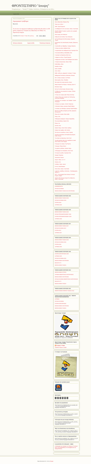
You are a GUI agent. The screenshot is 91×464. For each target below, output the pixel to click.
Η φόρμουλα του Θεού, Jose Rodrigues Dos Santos (66, 59)
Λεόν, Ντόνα (57, 70)
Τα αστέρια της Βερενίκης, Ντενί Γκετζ (63, 138)
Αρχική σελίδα (16, 14)
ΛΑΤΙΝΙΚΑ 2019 (58, 204)
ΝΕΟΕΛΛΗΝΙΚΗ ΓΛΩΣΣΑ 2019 (62, 198)
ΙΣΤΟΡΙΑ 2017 (58, 230)
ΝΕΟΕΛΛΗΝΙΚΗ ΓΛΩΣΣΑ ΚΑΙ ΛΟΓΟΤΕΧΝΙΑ (65, 190)
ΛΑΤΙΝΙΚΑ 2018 (58, 218)
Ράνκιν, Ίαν (57, 123)
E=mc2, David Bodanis (60, 166)
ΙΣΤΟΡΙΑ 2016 (58, 244)
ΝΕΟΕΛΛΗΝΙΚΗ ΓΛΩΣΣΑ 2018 (62, 211)
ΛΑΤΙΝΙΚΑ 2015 (58, 256)
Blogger (51, 461)
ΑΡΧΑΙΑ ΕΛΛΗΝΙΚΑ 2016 (60, 242)
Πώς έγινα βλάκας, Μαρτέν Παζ (62, 121)
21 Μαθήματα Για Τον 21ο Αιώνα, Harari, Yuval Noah (66, 28)
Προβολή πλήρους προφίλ (60, 347)
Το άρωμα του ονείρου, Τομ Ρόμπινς (63, 143)
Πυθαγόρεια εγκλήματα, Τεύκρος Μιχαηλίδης (64, 118)
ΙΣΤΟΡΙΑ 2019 (58, 202)
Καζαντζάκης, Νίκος (59, 64)
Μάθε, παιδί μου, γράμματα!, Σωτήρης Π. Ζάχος (65, 73)
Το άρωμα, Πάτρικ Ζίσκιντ (60, 146)
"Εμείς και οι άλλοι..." (59, 24)
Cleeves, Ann (58, 162)
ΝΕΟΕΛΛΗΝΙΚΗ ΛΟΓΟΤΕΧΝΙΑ (62, 260)
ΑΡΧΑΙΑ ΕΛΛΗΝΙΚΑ (59, 188)
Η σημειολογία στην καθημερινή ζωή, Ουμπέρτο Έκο (66, 50)
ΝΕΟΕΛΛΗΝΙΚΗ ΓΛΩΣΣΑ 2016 (62, 239)
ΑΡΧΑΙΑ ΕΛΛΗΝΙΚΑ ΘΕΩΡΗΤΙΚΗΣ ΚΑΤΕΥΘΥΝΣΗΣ (66, 279)
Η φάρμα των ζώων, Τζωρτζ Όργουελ (63, 57)
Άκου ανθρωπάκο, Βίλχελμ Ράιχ (62, 22)
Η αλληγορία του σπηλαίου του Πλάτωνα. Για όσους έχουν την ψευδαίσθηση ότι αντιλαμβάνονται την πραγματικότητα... (66, 447)
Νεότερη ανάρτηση (17, 43)
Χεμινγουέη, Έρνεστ (59, 157)
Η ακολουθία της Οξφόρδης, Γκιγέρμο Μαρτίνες (65, 46)
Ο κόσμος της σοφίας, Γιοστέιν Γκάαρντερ (64, 104)
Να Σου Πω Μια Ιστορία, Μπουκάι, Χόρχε (64, 89)
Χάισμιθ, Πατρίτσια (59, 155)
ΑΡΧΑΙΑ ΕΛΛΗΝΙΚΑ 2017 (60, 228)
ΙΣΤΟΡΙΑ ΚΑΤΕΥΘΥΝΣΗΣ (60, 303)
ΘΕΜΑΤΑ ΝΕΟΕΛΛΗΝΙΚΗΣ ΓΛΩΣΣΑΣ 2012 (64, 290)
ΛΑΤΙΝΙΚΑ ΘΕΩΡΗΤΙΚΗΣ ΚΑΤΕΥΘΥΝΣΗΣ (64, 274)
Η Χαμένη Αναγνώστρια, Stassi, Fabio (63, 61)
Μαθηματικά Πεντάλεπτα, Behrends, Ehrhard (65, 75)
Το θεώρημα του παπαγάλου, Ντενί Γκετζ (64, 150)
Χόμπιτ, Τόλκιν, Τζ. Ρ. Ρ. (60, 159)
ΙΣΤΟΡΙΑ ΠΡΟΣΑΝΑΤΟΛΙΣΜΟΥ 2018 (63, 216)
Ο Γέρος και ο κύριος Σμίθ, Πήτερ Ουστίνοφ (64, 94)
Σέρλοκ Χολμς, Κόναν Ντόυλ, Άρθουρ (63, 127)
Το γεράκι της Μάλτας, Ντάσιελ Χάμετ (63, 148)
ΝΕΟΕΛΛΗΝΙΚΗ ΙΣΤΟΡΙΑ (60, 272)
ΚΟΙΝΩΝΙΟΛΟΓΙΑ (59, 186)
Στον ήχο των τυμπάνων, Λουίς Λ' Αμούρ (64, 132)
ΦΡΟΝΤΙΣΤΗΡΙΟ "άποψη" (30, 6)
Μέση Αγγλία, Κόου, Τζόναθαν (61, 80)
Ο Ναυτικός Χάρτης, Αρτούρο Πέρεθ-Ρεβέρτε (65, 106)
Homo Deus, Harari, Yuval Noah (62, 168)
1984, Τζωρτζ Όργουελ (60, 26)
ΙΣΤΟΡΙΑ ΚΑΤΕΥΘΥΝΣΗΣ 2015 (62, 253)
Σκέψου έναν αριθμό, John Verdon (62, 130)
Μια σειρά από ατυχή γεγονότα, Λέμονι (63, 82)
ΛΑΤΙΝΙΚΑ (57, 299)
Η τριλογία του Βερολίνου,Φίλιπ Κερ (63, 55)
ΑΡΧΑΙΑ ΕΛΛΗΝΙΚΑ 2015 (60, 258)
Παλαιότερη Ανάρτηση (45, 43)
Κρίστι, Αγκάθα (58, 68)
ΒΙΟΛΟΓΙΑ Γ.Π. (58, 262)
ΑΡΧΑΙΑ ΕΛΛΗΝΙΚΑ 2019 (60, 200)
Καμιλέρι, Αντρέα (58, 66)
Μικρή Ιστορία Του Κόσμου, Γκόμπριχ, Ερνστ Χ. (65, 84)
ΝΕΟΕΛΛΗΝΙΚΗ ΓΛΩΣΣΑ (60, 265)
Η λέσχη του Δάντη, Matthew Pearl (62, 48)
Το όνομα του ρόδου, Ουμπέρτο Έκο (63, 152)
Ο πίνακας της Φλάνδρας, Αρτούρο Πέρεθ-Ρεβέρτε (66, 108)
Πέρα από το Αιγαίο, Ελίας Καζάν (62, 114)
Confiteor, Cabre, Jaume (60, 164)
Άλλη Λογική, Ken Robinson (61, 34)
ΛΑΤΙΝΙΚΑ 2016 (58, 246)
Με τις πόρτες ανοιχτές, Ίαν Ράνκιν (62, 77)
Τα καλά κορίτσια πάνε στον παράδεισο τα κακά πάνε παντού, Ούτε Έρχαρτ (65, 141)
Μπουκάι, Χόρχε (58, 86)
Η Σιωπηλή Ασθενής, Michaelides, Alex (63, 52)
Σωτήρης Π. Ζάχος (60, 345)
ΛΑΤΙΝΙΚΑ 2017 (58, 232)
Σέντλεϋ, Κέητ (58, 125)
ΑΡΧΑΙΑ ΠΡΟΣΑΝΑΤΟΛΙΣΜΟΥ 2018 (63, 214)
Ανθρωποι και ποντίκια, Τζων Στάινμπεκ (63, 36)
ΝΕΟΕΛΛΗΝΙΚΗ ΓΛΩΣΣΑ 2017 (62, 225)
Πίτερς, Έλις (57, 116)
